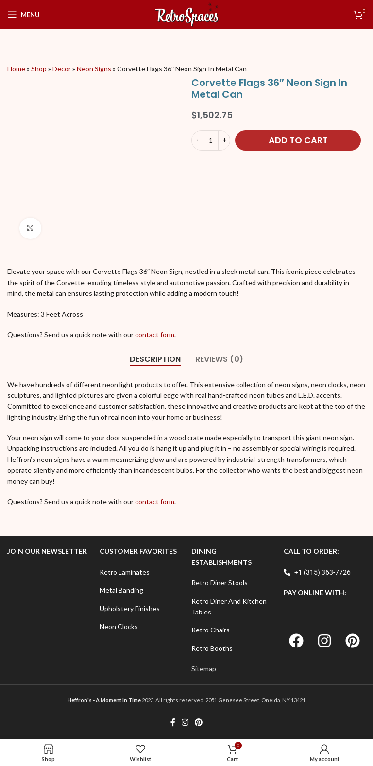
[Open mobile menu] (23, 14)
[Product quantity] (210, 140)
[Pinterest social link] (199, 722)
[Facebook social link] (172, 722)
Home (16, 69)
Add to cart (298, 140)
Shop (39, 69)
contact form (154, 334)
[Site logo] (187, 14)
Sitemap (203, 668)
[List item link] (141, 572)
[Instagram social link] (184, 722)
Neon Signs (94, 69)
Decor (61, 69)
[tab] (155, 359)
